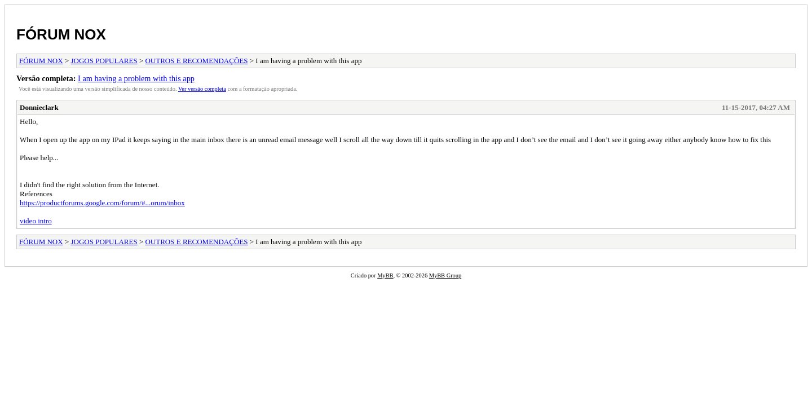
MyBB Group (445, 275)
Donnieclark (39, 107)
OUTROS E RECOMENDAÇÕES (196, 60)
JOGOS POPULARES (104, 60)
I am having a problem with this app (136, 78)
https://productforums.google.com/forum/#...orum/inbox (102, 202)
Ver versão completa (202, 89)
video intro (36, 221)
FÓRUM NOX (61, 34)
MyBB (385, 275)
